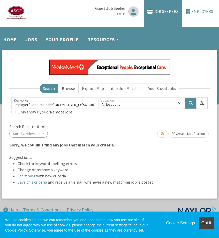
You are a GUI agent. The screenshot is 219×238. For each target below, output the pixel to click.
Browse (68, 88)
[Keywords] (54, 103)
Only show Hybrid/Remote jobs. (45, 111)
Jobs (31, 40)
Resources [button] (101, 40)
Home (10, 40)
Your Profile (62, 40)
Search (49, 88)
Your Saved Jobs (162, 88)
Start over (26, 175)
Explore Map (93, 88)
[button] (202, 103)
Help (10, 210)
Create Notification (188, 133)
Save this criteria (32, 182)
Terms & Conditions (42, 210)
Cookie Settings (180, 223)
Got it (206, 223)
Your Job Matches (126, 88)
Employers (199, 11)
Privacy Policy (80, 210)
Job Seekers (162, 11)
